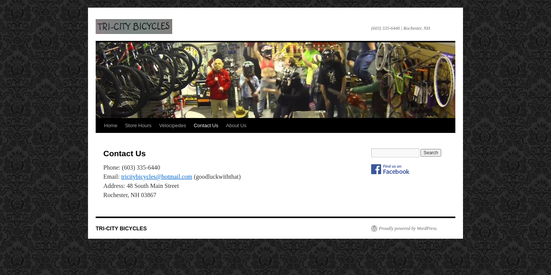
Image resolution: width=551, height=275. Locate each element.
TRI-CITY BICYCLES (134, 26)
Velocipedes (172, 125)
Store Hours (138, 125)
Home (110, 125)
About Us (236, 125)
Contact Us (206, 125)
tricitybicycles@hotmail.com (156, 176)
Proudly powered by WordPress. (408, 228)
